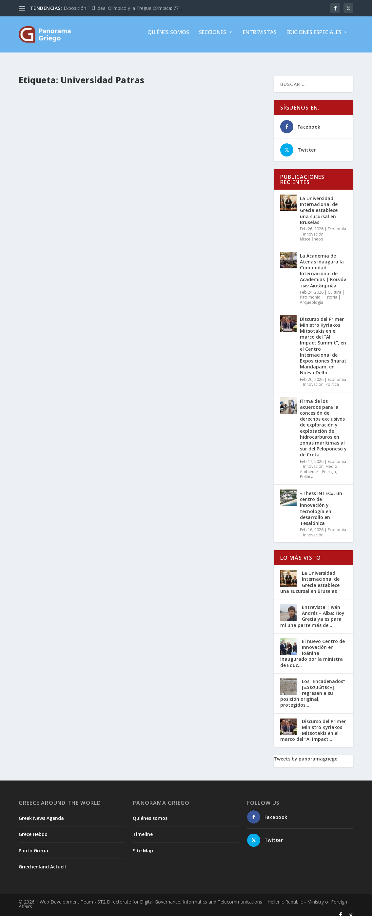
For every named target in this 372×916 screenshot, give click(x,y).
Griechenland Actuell (42, 861)
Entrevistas (260, 37)
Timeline (143, 828)
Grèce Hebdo (33, 828)
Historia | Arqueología (320, 293)
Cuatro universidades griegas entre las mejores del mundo (75, 97)
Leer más (40, 167)
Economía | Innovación (323, 225)
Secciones (212, 37)
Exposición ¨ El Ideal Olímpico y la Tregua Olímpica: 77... (123, 8)
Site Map (143, 845)
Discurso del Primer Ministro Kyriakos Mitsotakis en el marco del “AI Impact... (313, 724)
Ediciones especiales (314, 37)
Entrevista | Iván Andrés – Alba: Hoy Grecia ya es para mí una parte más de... (312, 610)
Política (332, 378)
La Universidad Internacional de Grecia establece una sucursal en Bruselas (319, 204)
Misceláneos (62, 110)
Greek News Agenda (41, 812)
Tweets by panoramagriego (306, 753)
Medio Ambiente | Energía (318, 463)
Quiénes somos (168, 37)
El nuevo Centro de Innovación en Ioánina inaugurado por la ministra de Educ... (312, 647)
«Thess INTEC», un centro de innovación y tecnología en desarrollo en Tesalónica (321, 502)
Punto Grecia (33, 845)
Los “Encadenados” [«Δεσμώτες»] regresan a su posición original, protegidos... (312, 687)
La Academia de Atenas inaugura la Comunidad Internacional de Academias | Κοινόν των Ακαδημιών (323, 265)
